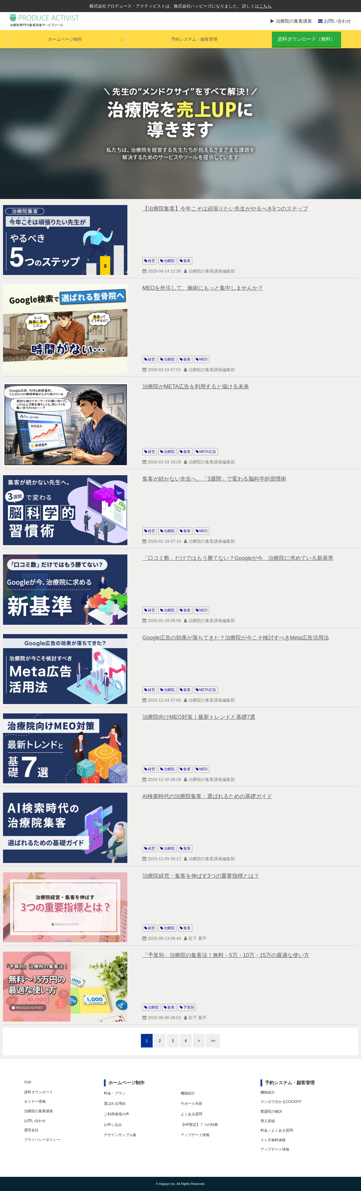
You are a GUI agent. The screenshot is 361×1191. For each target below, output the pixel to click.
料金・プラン (115, 1093)
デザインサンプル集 (120, 1135)
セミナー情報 (35, 1101)
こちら (265, 6)
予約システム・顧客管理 (194, 39)
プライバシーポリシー (42, 1140)
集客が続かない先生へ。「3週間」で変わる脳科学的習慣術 (214, 479)
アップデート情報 (195, 1135)
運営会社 (31, 1130)
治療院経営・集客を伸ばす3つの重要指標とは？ (200, 876)
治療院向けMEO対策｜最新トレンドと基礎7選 (198, 717)
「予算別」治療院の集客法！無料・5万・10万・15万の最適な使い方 (225, 955)
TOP (27, 1082)
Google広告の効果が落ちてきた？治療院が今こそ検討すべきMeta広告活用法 (235, 638)
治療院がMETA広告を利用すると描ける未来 (195, 387)
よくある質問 (191, 1114)
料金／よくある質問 (276, 1130)
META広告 (207, 452)
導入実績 (267, 1121)
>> (213, 1040)
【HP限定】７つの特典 (199, 1125)
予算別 (188, 1007)
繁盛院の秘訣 (271, 1111)
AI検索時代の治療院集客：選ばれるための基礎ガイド (207, 796)
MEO (203, 359)
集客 (187, 261)
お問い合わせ (337, 21)
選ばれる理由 (115, 1103)
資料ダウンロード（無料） (306, 39)
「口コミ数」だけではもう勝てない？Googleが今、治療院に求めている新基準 (237, 558)
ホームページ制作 (65, 39)
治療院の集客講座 (294, 21)
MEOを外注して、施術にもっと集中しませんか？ (202, 288)
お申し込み (113, 1125)
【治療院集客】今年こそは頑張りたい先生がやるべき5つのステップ (225, 209)
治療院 (169, 261)
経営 (151, 261)
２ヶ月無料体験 (273, 1140)
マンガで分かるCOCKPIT (281, 1102)
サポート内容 (191, 1103)
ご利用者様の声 (116, 1114)
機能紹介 (188, 1093)
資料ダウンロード (38, 1092)
